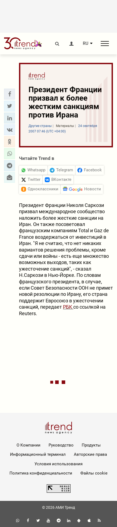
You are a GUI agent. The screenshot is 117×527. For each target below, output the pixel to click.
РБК (68, 307)
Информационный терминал (38, 454)
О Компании (28, 445)
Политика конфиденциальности (41, 473)
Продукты (91, 445)
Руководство (61, 445)
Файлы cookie (93, 473)
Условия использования (58, 463)
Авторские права (90, 454)
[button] (9, 94)
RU (85, 43)
